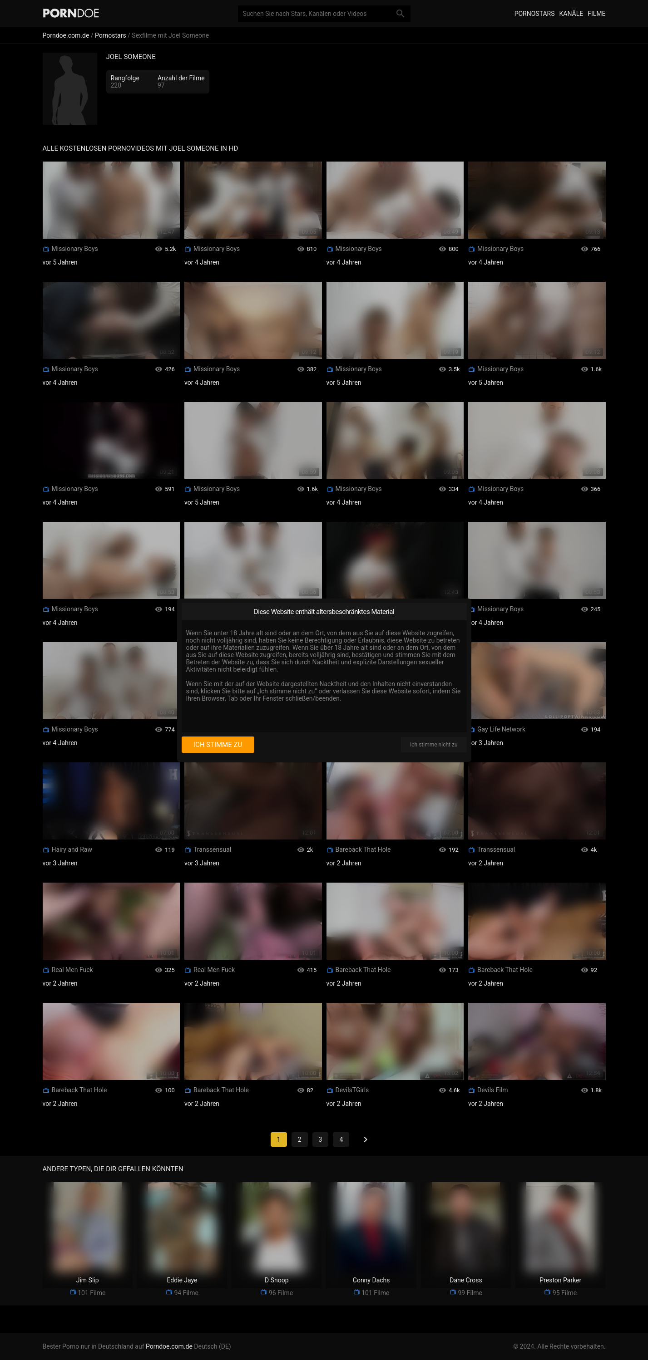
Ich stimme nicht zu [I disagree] (433, 744)
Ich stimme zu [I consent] (217, 745)
